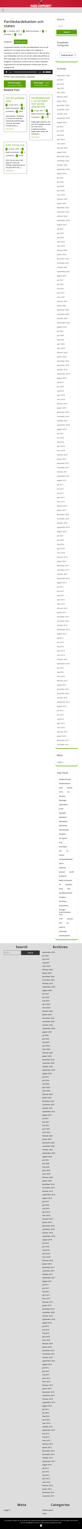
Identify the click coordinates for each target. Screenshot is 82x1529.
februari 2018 (62, 456)
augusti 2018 (62, 430)
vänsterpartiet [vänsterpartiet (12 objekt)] (64, 937)
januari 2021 (61, 307)
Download (32, 77)
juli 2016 (60, 537)
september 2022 (63, 222)
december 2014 (63, 618)
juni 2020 (60, 337)
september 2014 (63, 631)
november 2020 (63, 315)
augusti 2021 (62, 277)
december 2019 (63, 362)
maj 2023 (60, 188)
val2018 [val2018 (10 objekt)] (62, 928)
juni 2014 (60, 644)
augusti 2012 (62, 707)
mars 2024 (61, 145)
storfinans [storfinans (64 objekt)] (63, 903)
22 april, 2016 (16, 149)
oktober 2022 (62, 217)
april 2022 (61, 243)
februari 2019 (62, 405)
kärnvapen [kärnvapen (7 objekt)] (63, 848)
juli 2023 (60, 179)
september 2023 (63, 171)
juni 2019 (60, 388)
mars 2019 (61, 401)
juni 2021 (60, 286)
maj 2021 (60, 290)
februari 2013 (62, 682)
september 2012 (63, 703)
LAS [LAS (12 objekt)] (60, 852)
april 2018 (61, 448)
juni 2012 (60, 716)
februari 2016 (62, 558)
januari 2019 (61, 409)
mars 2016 (61, 554)
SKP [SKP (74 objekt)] (68, 890)
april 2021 (61, 294)
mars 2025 (61, 94)
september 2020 (63, 324)
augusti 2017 (62, 482)
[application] (29, 72)
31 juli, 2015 (41, 110)
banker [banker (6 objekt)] (70, 789)
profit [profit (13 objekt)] (72, 873)
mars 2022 (61, 247)
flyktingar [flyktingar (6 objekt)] (62, 802)
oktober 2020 (62, 320)
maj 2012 (60, 720)
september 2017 (63, 477)
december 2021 (63, 260)
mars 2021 (61, 298)
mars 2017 (61, 503)
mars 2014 (61, 656)
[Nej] (79, 1523)
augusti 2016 (62, 533)
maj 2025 (60, 90)
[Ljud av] (45, 72)
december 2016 (63, 516)
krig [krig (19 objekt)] (60, 844)
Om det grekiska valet (16, 99)
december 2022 (63, 209)
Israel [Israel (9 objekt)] (61, 810)
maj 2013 (60, 673)
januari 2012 (61, 737)
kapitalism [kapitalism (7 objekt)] (63, 818)
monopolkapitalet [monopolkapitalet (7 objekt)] (66, 860)
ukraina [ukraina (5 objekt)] (70, 920)
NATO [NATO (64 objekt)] (61, 865)
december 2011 (63, 742)
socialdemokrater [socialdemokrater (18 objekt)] (65, 894)
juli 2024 (60, 128)
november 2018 (63, 418)
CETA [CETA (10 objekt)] (61, 793)
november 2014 (63, 622)
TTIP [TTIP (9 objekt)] (61, 920)
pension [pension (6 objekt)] (62, 873)
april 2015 (61, 601)
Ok (41, 1526)
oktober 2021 (62, 269)
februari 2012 (62, 733)
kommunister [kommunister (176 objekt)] (64, 831)
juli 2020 (60, 332)
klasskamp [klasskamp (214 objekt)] (63, 827)
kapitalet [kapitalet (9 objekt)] (62, 814)
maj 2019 (60, 392)
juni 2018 (60, 439)
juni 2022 (60, 234)
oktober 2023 (62, 166)
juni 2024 (60, 132)
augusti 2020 (62, 328)
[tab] (3, 10)
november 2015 (63, 571)
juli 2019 (60, 384)
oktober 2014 (62, 627)
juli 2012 (60, 712)
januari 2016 (61, 563)
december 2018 (63, 413)
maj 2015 (60, 597)
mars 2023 (61, 196)
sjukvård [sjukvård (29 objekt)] (68, 886)
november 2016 (63, 520)
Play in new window (19, 77)
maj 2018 (60, 443)
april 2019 (61, 396)
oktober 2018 (62, 422)
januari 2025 (61, 102)
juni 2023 (60, 183)
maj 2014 (60, 648)
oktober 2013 (62, 661)
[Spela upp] (8, 72)
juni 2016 (60, 541)
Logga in (60, 763)
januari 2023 (61, 205)
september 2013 (63, 665)
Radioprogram (22, 42)
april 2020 (61, 345)
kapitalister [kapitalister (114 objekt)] (63, 823)
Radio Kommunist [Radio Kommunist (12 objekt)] (65, 882)
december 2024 (63, 107)
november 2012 (63, 695)
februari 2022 (62, 251)
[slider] (26, 72)
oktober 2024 (62, 115)
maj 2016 (60, 546)
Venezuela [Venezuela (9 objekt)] (63, 933)
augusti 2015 (62, 584)
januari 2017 (61, 511)
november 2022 (63, 213)
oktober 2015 (62, 575)
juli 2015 (60, 588)
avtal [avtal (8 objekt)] (61, 789)
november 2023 (63, 162)
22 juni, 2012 (16, 105)
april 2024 (61, 141)
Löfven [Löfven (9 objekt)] (61, 856)
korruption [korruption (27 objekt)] (63, 839)
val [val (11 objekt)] (68, 924)
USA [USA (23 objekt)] (60, 924)
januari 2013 (61, 686)
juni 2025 (60, 85)
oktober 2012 (62, 699)
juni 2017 (60, 490)
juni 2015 (60, 592)
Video (50, 1512)
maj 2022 (60, 239)
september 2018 (63, 426)
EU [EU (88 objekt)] (68, 793)
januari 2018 (61, 460)
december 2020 (63, 311)
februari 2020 (62, 354)
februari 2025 (62, 98)
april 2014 (61, 652)
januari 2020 (61, 358)
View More (11, 129)
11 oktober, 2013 (14, 31)
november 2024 (63, 111)
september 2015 (63, 580)
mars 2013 (61, 678)
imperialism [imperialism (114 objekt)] (63, 806)
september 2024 (63, 119)
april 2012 (61, 725)
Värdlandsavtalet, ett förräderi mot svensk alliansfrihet (42, 102)
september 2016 (63, 528)
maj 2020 (60, 341)
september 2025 (63, 77)
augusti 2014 (62, 635)
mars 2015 (61, 605)
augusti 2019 (62, 379)
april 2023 (61, 192)
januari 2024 (61, 153)
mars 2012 (61, 729)
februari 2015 (62, 609)
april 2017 (61, 499)
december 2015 (63, 567)
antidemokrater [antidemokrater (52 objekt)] (65, 781)
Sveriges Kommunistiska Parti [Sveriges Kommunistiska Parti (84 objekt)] (65, 913)
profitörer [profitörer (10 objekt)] (63, 877)
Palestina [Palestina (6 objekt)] (62, 869)
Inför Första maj (16, 145)
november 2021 (63, 264)
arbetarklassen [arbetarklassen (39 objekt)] (64, 785)
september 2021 (63, 273)
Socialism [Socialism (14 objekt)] (62, 898)
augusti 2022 (62, 226)
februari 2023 (62, 200)
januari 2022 (61, 256)
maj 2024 (60, 136)
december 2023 (63, 158)
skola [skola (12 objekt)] (61, 890)
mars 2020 (61, 350)
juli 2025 (60, 81)
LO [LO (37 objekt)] (67, 852)
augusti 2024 (62, 124)
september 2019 (63, 375)
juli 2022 (60, 230)
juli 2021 (60, 281)
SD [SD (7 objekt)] (60, 886)
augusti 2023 (62, 175)
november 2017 (63, 469)
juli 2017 (60, 486)
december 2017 (63, 465)
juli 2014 (60, 639)
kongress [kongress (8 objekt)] (62, 835)
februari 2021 (62, 303)
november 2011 (63, 746)
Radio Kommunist (33, 31)
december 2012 (63, 690)
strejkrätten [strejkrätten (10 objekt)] (63, 907)
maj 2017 (60, 494)
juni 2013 (60, 669)
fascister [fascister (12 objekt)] (62, 797)
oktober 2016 (62, 524)
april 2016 (61, 550)
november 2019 (63, 367)
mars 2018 (61, 452)
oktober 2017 (62, 473)
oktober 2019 (62, 371)
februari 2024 (62, 149)
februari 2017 (62, 507)
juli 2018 (60, 435)
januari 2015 (61, 614)
